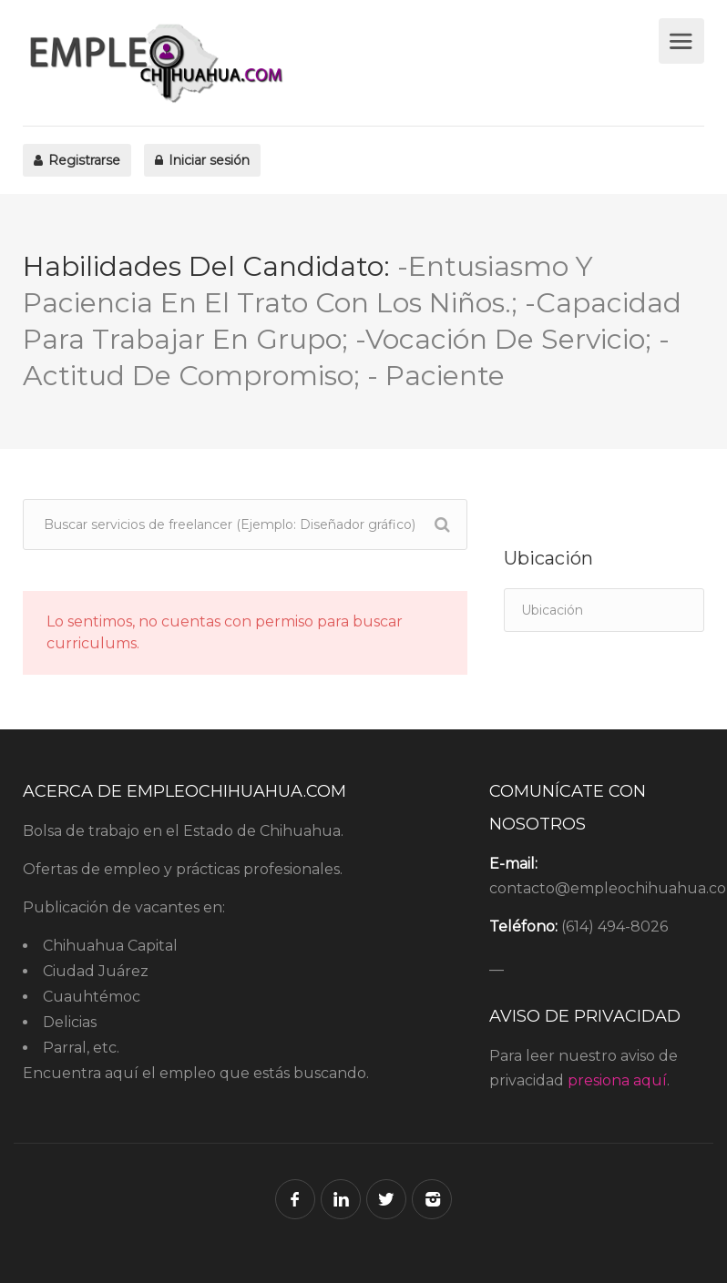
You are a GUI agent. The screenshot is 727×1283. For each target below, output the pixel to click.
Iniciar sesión (202, 160)
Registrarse (77, 160)
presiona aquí (617, 1080)
